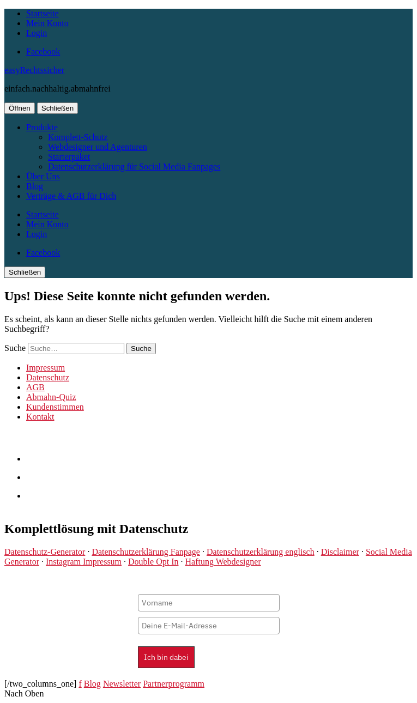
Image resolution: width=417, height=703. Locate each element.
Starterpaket (69, 156)
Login (36, 33)
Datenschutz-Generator (44, 551)
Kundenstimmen (55, 406)
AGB (35, 387)
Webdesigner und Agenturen (97, 146)
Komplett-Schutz (77, 137)
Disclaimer (340, 551)
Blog (34, 186)
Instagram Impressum (84, 561)
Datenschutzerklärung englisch (261, 551)
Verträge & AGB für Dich (71, 196)
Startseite (42, 13)
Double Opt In (153, 561)
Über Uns (43, 176)
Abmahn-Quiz (51, 397)
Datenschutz (47, 377)
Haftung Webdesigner (223, 561)
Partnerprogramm (173, 683)
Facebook (43, 51)
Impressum (45, 367)
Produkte (42, 127)
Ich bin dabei (166, 657)
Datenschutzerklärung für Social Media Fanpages (134, 166)
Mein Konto (47, 23)
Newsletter (122, 683)
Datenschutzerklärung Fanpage (146, 551)
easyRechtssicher (34, 70)
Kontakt (40, 416)
